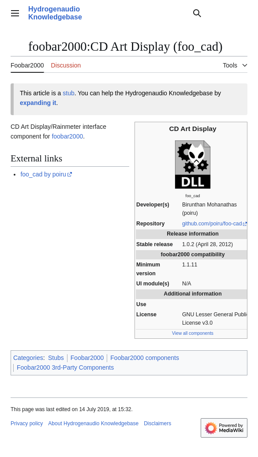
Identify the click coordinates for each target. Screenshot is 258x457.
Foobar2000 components (144, 357)
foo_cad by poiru (43, 174)
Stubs (56, 357)
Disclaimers (157, 423)
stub (68, 93)
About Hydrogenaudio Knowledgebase (93, 423)
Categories (28, 357)
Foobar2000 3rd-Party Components (65, 367)
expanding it (38, 102)
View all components (192, 333)
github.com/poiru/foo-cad (212, 224)
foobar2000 (67, 136)
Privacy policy (27, 423)
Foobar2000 (87, 357)
